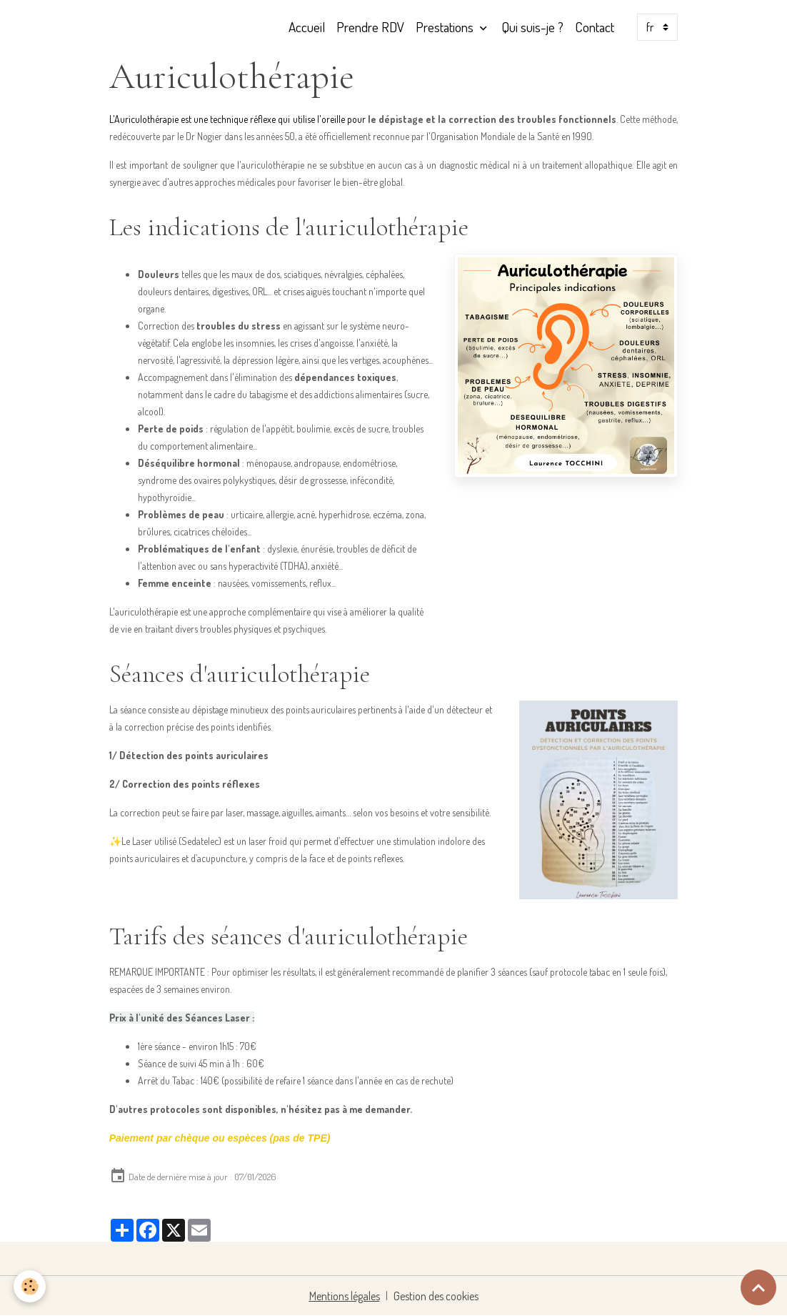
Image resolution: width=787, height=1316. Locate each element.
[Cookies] (30, 1286)
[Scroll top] (758, 1287)
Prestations (446, 27)
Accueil (307, 27)
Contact (594, 27)
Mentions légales (344, 1296)
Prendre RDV (370, 27)
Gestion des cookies (436, 1296)
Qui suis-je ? (532, 27)
